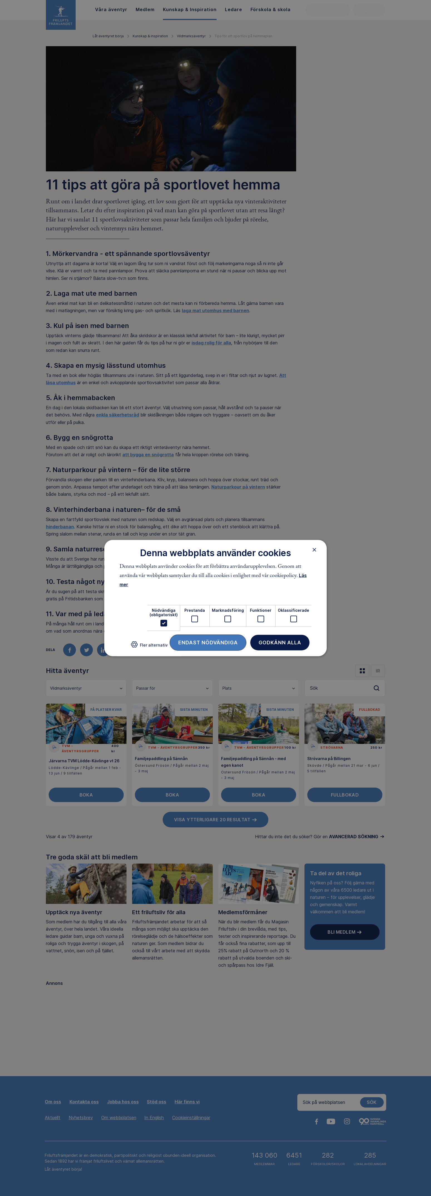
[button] (149, 647)
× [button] (314, 549)
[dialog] (215, 598)
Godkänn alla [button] (280, 642)
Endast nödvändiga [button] (208, 642)
